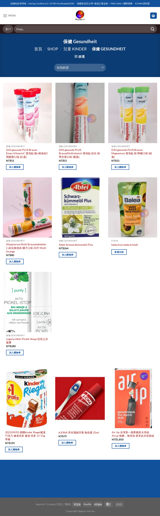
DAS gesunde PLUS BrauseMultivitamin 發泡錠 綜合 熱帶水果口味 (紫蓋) (79, 153)
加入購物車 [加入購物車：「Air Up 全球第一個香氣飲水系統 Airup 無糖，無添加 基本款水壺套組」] (121, 446)
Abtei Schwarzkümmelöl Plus (76, 244)
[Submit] (152, 29)
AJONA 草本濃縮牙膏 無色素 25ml (78, 432)
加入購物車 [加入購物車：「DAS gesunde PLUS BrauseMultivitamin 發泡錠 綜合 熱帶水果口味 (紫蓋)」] (68, 167)
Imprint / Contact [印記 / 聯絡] (53, 504)
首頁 (38, 48)
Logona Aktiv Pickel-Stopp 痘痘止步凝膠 (27, 340)
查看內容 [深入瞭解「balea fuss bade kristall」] (119, 252)
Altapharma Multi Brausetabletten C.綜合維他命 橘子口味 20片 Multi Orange (26, 248)
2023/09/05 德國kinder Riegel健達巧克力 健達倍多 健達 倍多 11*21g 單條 (25, 436)
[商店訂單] (80, 67)
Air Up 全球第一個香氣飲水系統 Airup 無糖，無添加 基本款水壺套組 (133, 434)
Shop (52, 48)
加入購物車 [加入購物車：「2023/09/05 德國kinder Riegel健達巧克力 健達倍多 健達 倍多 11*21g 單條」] (14, 449)
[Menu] (9, 15)
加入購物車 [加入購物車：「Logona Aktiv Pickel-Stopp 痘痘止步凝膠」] (15, 352)
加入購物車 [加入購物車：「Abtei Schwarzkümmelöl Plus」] (68, 254)
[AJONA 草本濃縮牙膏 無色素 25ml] (80, 398)
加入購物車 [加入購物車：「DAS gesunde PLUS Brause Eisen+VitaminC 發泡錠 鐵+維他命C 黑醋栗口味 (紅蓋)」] (15, 167)
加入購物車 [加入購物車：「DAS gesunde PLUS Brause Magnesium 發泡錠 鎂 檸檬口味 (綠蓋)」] (120, 167)
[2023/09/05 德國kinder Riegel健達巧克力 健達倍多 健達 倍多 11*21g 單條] (26, 398)
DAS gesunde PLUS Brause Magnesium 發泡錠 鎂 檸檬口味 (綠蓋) (131, 153)
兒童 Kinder (75, 48)
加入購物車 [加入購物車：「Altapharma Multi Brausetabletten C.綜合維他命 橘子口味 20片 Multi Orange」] (15, 261)
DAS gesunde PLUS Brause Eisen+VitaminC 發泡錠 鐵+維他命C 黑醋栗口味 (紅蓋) (27, 153)
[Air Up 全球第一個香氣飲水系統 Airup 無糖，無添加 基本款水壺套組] (133, 398)
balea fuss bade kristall (124, 244)
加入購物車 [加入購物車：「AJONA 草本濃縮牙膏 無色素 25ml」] (67, 442)
